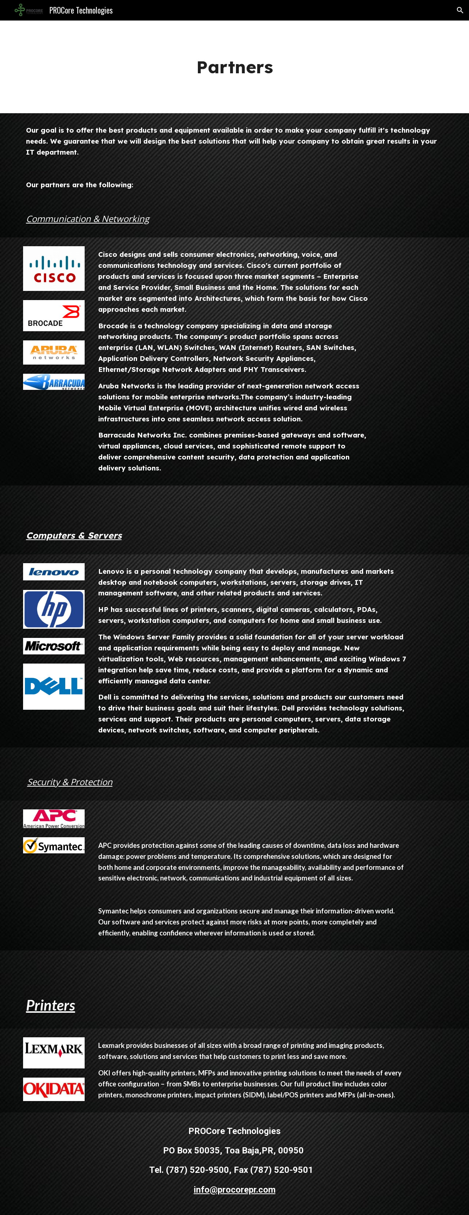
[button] (460, 10)
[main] (234, 67)
